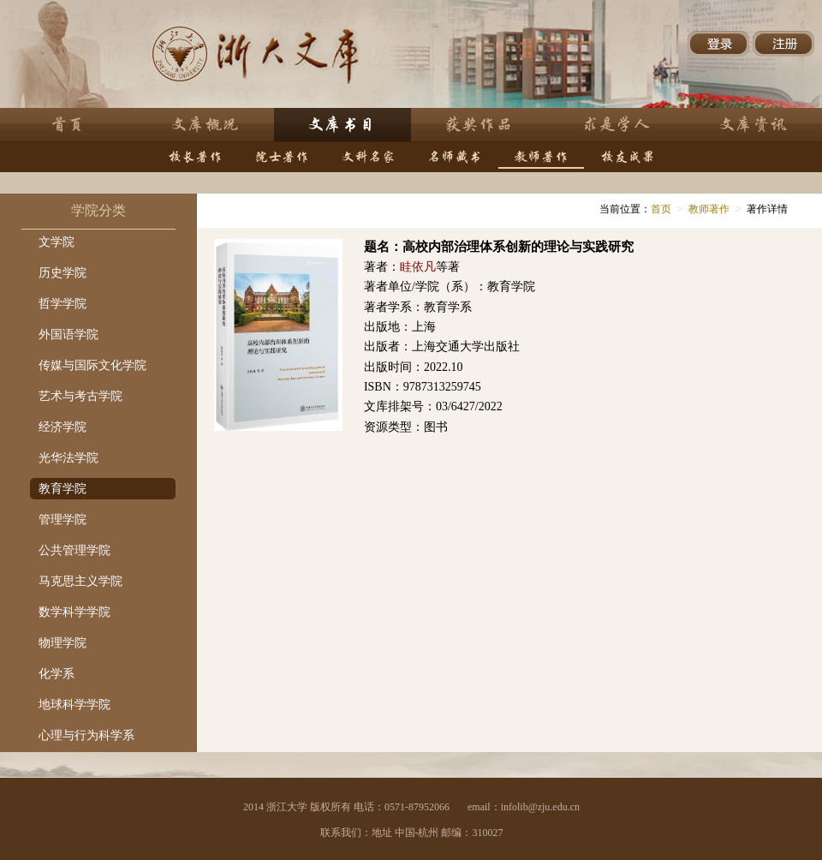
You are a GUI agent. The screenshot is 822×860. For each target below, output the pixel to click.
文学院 (56, 242)
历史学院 (62, 272)
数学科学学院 (74, 612)
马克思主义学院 (80, 581)
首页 (661, 209)
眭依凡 (418, 266)
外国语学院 (68, 334)
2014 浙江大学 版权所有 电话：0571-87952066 (346, 807)
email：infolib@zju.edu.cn (524, 807)
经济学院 (62, 427)
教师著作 (709, 209)
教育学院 (62, 488)
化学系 (56, 673)
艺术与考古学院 (80, 396)
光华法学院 (68, 457)
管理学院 (62, 519)
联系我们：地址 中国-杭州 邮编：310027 (411, 833)
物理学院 (62, 642)
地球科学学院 (74, 704)
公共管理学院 (74, 550)
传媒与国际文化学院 (92, 365)
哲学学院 (62, 303)
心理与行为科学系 (86, 735)
